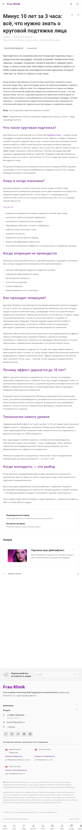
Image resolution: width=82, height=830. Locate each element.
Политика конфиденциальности (15, 819)
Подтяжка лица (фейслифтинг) (47, 550)
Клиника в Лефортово (13, 756)
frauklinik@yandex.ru (16, 722)
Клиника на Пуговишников (16, 770)
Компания (8, 705)
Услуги (6, 710)
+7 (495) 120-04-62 (15, 715)
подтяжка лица (54, 135)
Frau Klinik (14, 687)
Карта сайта (74, 819)
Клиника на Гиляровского (45, 756)
